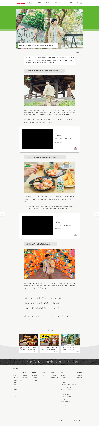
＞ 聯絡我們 (53, 375)
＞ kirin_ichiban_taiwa (66, 396)
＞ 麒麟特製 (15, 389)
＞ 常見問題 (53, 379)
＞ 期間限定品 (25, 375)
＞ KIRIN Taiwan (64, 406)
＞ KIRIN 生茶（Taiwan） (66, 389)
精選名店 (30, 319)
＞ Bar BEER (15, 377)
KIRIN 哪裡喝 (68, 3)
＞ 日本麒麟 (34, 375)
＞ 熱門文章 (79, 375)
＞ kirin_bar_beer (65, 394)
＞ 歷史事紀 (34, 379)
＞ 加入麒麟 (34, 380)
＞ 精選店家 (79, 377)
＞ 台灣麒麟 (34, 377)
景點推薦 (67, 316)
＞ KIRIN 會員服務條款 (56, 413)
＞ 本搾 (14, 386)
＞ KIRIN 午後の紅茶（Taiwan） (67, 387)
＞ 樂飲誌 (63, 379)
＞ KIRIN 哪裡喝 (80, 379)
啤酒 (52, 316)
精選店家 (57, 3)
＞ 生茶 (14, 396)
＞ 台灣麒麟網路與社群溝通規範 (70, 413)
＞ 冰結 (14, 384)
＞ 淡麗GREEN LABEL (17, 380)
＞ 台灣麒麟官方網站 (65, 377)
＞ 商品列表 (24, 377)
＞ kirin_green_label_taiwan (67, 398)
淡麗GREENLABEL (41, 316)
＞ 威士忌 (15, 387)
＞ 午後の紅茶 (15, 394)
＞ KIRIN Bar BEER (65, 386)
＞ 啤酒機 (15, 382)
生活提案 (38, 3)
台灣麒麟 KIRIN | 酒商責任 (51, 303)
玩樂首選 (30, 316)
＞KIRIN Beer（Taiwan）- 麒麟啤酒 (68, 384)
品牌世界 (48, 3)
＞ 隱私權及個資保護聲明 (29, 413)
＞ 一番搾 (15, 379)
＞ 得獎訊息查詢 (54, 377)
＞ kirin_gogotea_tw (65, 401)
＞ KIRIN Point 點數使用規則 (42, 413)
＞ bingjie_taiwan (65, 399)
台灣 (59, 316)
